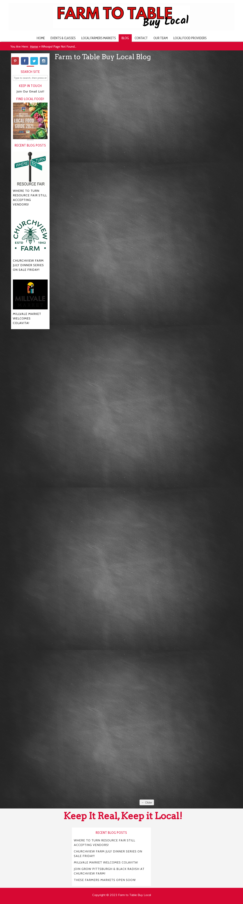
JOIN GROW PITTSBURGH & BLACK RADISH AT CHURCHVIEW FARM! (109, 871)
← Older (146, 802)
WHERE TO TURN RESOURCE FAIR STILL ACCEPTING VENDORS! (104, 842)
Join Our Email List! (30, 91)
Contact (141, 38)
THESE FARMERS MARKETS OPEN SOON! (105, 880)
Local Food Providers (190, 38)
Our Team (160, 38)
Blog (125, 38)
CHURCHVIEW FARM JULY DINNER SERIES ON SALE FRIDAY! (108, 853)
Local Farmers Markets (98, 38)
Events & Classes (63, 38)
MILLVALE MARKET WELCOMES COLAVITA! (106, 862)
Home (41, 38)
